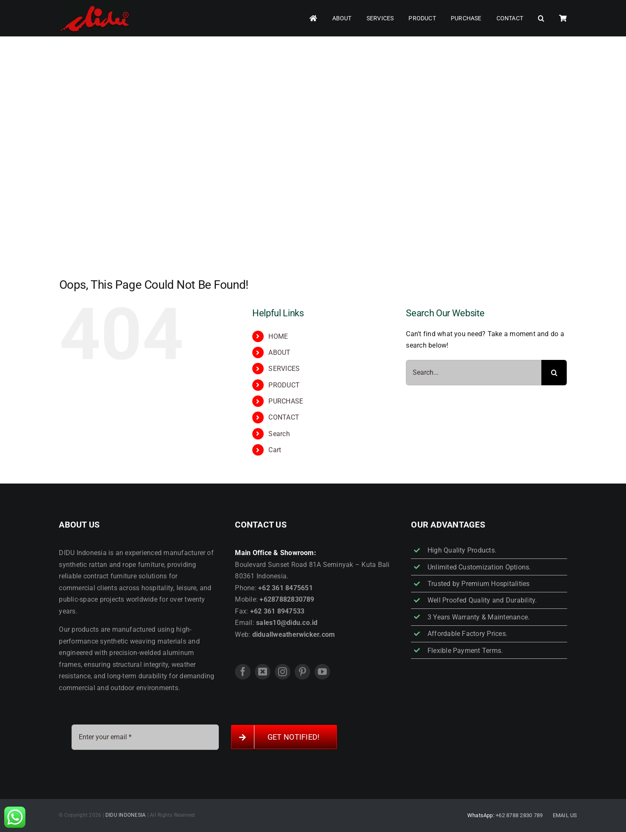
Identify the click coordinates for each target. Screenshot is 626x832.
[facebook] (243, 672)
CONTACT (283, 417)
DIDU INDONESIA (125, 815)
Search (279, 434)
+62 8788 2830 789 (519, 815)
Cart (274, 450)
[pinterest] (302, 672)
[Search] (554, 372)
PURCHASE (285, 401)
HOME (278, 336)
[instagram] (282, 672)
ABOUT (279, 352)
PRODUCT (284, 385)
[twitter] (262, 672)
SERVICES (284, 369)
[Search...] (473, 372)
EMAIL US (565, 815)
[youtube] (322, 672)
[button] (541, 18)
